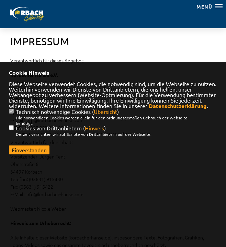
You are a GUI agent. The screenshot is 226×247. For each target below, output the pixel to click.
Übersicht (105, 111)
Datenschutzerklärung (178, 105)
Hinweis (94, 128)
